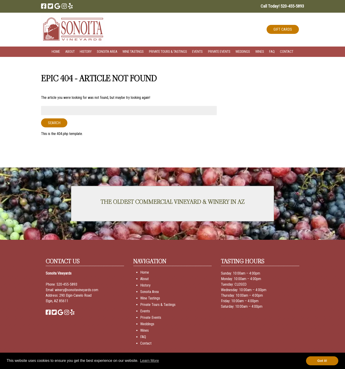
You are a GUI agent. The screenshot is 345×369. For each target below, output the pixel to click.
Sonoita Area (107, 52)
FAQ (272, 52)
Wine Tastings (133, 52)
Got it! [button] (322, 361)
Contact (286, 52)
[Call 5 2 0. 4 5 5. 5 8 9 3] (292, 6)
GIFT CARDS (283, 29)
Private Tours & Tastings (168, 52)
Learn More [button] (149, 361)
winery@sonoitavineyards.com (76, 290)
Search (54, 123)
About (70, 52)
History (86, 52)
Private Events (219, 52)
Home (56, 52)
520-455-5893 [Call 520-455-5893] (67, 284)
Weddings (242, 52)
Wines (259, 52)
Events (197, 52)
